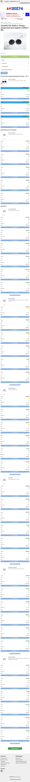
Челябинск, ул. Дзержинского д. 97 (12, 14)
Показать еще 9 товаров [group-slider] (15, 295)
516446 (11, 477)
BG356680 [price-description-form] (27, 243)
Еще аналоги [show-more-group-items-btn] (15, 748)
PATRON (10, 298)
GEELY (9, 79)
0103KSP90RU (13, 209)
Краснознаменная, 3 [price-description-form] (25, 116)
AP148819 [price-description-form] (27, 461)
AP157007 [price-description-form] (27, 230)
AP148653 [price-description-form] (27, 435)
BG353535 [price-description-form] (27, 551)
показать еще (3, 52)
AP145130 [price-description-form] (27, 678)
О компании (3, 761)
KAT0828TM (14, 567)
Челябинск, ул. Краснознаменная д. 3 (13, 16)
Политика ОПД (18, 758)
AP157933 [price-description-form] (27, 256)
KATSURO (10, 567)
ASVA (9, 209)
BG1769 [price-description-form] (27, 448)
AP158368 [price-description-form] (27, 372)
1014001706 (13, 79)
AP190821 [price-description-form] (27, 193)
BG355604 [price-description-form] (27, 614)
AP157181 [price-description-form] (27, 217)
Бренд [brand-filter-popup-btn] (3, 60)
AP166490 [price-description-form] (27, 180)
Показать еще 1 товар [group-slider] (15, 743)
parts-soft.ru (18, 776)
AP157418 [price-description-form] (27, 167)
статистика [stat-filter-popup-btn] (4, 63)
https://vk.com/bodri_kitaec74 (2, 771)
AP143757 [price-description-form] (27, 665)
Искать (27, 14)
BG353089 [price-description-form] (27, 538)
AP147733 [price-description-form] (27, 704)
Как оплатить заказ (4, 759)
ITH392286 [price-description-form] (27, 717)
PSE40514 (13, 388)
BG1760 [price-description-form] (27, 359)
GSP (9, 477)
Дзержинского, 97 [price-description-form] (25, 88)
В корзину (16, 98)
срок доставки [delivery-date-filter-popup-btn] (5, 66)
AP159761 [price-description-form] (27, 269)
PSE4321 (13, 298)
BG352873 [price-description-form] (27, 512)
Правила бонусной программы (21, 762)
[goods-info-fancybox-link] (3, 85)
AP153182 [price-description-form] (27, 588)
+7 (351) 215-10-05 (24, 3)
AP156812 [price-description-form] (27, 154)
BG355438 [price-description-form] (27, 601)
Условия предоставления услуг (21, 761)
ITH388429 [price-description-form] (27, 396)
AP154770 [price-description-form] (27, 627)
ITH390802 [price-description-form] (27, 306)
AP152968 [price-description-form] (27, 575)
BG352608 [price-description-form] (27, 499)
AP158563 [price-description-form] (27, 346)
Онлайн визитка (3, 764)
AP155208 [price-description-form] (27, 730)
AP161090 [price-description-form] (27, 282)
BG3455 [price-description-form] (27, 691)
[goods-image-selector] (4, 81)
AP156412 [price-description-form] (27, 141)
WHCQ (9, 657)
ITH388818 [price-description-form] (27, 409)
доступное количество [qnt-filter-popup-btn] (7, 69)
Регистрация (20, 18)
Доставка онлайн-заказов (5, 762)
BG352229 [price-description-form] (27, 486)
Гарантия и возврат (19, 759)
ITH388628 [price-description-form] (27, 422)
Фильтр (16, 56)
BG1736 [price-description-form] (27, 525)
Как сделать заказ (4, 758)
